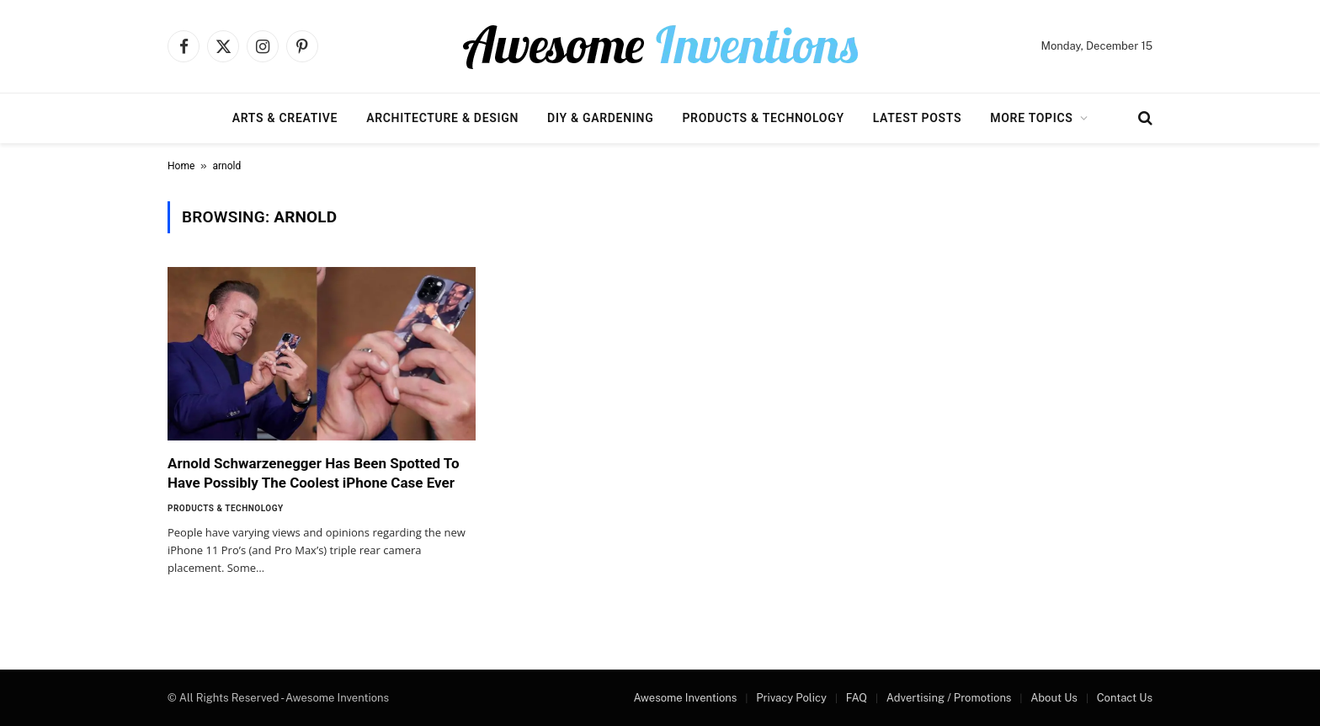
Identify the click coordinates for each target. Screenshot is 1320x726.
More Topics (1031, 118)
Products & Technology (763, 118)
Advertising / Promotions (949, 697)
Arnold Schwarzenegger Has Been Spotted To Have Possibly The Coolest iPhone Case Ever (314, 473)
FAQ (856, 697)
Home (181, 166)
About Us (1054, 697)
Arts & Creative (285, 118)
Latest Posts (917, 118)
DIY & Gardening (600, 118)
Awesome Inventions (685, 697)
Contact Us (1124, 697)
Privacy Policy (791, 697)
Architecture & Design (442, 118)
